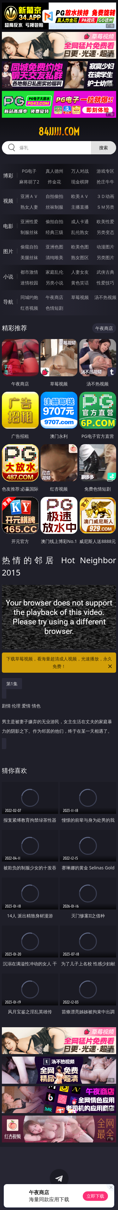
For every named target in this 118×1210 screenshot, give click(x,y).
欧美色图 (80, 247)
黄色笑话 (80, 283)
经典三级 (54, 232)
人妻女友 (80, 272)
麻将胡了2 (29, 182)
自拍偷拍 (54, 196)
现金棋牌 (80, 182)
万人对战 (80, 171)
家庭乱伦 (54, 272)
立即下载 (95, 1196)
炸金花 (54, 182)
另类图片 (105, 257)
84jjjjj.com (59, 131)
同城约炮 (29, 297)
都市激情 (29, 272)
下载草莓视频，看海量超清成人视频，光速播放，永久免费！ (59, 663)
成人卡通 (80, 221)
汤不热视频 (105, 297)
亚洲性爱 (29, 221)
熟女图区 (80, 257)
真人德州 (54, 171)
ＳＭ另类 (105, 207)
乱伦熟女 (80, 232)
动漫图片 (105, 247)
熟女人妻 (29, 207)
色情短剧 (54, 308)
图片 (8, 251)
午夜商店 (54, 297)
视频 (8, 200)
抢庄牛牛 (105, 182)
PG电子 (29, 171)
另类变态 (105, 232)
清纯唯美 (54, 257)
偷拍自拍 (54, 221)
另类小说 (54, 283)
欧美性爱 (105, 221)
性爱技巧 (105, 283)
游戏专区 (105, 171)
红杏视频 (29, 308)
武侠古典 (105, 272)
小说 (8, 276)
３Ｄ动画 (105, 196)
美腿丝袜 (29, 257)
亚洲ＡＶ (29, 196)
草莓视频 (80, 297)
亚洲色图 (54, 247)
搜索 (103, 148)
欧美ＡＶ (80, 196)
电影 (8, 226)
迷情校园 (29, 283)
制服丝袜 (29, 232)
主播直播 (80, 207)
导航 (8, 301)
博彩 (8, 175)
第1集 (12, 684)
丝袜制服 (54, 207)
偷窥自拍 (29, 247)
